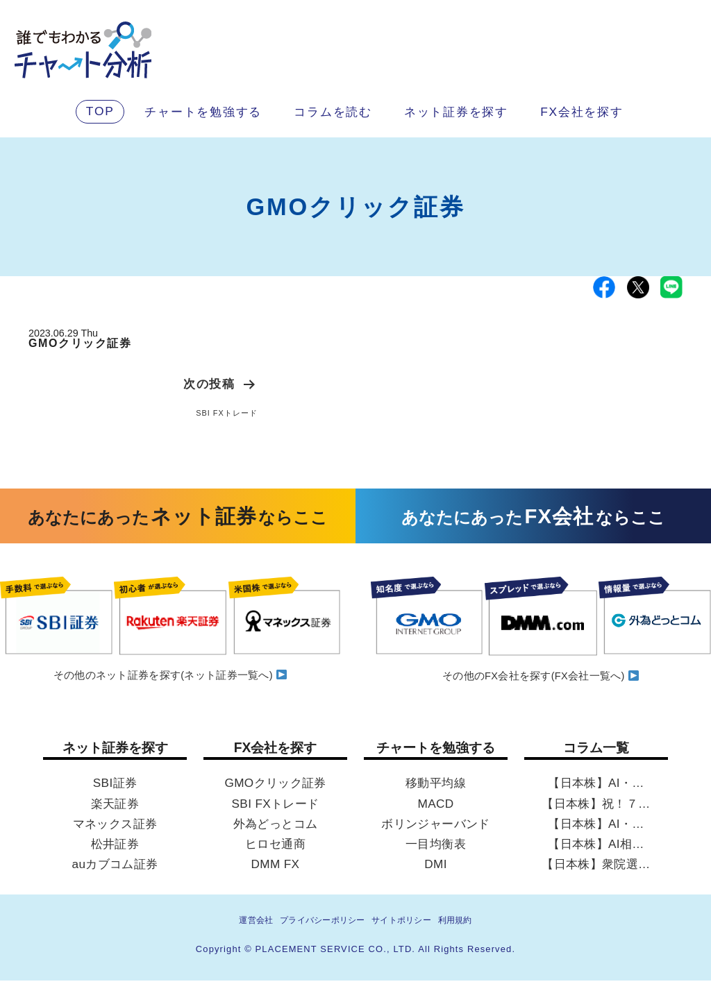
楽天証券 (115, 804)
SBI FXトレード (275, 804)
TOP (100, 111)
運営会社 (239, 922)
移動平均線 (435, 784)
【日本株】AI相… (596, 845)
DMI (435, 865)
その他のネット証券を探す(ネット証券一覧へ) (169, 675)
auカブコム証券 (115, 865)
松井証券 (115, 845)
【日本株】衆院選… (596, 865)
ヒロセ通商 (275, 845)
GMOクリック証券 (275, 784)
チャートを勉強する (203, 112)
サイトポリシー (409, 922)
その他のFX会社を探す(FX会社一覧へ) (540, 676)
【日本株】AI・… (596, 784)
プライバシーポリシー (317, 922)
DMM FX (275, 865)
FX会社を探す (581, 112)
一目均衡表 (435, 845)
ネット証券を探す (456, 112)
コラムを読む (332, 112)
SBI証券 (115, 784)
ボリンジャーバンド (435, 825)
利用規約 (472, 922)
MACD (436, 804)
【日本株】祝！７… (596, 804)
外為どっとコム (275, 825)
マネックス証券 (115, 825)
